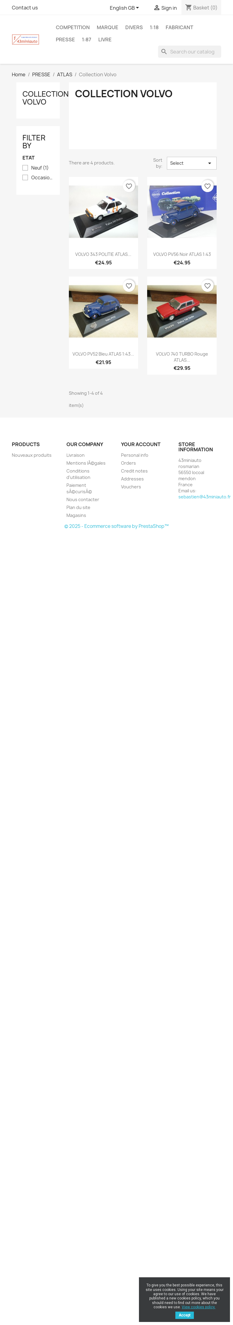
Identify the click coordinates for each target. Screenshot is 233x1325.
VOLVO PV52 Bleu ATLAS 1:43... (103, 354)
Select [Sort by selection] (191, 163)
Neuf (40, 168)
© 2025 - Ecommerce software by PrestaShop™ (116, 526)
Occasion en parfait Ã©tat (42, 178)
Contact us (25, 7)
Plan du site (78, 507)
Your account (140, 444)
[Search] (189, 52)
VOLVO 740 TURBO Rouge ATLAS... (182, 357)
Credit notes (134, 471)
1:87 (86, 39)
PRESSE (65, 39)
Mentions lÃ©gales (86, 463)
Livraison (75, 455)
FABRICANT (179, 27)
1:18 (154, 27)
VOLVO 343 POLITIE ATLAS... (103, 254)
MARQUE (107, 27)
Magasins (76, 515)
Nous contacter (82, 499)
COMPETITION (73, 27)
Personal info (134, 455)
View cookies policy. (198, 1307)
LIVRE (105, 39)
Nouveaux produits (32, 455)
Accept (185, 1315)
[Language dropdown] (125, 8)
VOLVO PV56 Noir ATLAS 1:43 (182, 254)
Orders (128, 463)
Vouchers (131, 487)
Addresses (132, 479)
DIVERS (134, 27)
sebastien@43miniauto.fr (204, 497)
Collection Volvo (45, 98)
